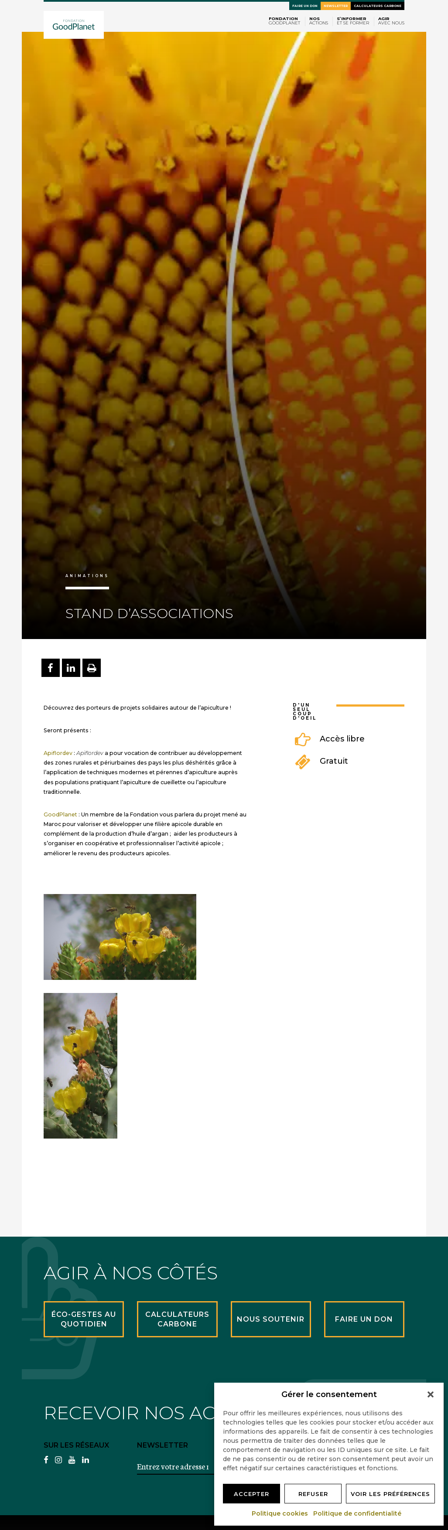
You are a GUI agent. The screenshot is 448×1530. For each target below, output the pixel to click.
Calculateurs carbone (377, 6)
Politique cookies (280, 1513)
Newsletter (336, 6)
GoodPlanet (60, 814)
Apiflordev (58, 753)
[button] (430, 1394)
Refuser (313, 1493)
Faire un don (305, 6)
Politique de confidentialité (357, 1513)
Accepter (251, 1493)
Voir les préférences (390, 1493)
